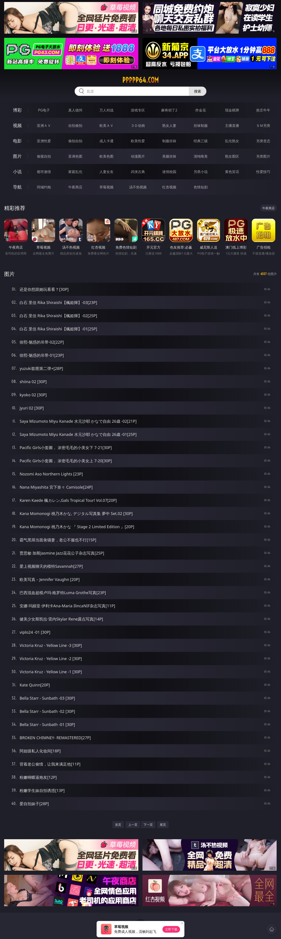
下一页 (148, 825)
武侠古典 (138, 171)
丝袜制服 (201, 125)
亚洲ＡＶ (44, 125)
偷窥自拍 (44, 156)
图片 (17, 156)
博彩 (17, 110)
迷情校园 (169, 171)
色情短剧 (201, 187)
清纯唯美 (201, 156)
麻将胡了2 (169, 110)
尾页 (163, 825)
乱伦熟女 (232, 140)
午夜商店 (75, 187)
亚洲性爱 (44, 140)
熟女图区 (232, 156)
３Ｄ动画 (138, 125)
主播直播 (232, 125)
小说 (17, 172)
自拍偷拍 (75, 125)
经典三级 (201, 140)
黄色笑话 (232, 171)
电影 (17, 141)
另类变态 (263, 140)
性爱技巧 (263, 171)
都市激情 (44, 171)
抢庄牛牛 (263, 110)
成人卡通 (106, 140)
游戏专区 (138, 110)
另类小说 (201, 171)
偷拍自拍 (75, 140)
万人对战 (106, 110)
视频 (17, 125)
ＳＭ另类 (263, 125)
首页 (118, 825)
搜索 (197, 91)
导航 (17, 187)
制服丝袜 (169, 140)
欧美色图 (106, 156)
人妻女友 (106, 171)
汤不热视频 (138, 187)
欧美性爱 (138, 140)
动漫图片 (138, 156)
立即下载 (171, 929)
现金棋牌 (232, 110)
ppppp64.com (140, 80)
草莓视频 (106, 187)
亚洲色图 (75, 156)
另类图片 (263, 156)
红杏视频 (169, 187)
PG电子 (44, 110)
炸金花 (200, 110)
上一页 (132, 825)
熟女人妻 (169, 125)
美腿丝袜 (169, 156)
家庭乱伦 (75, 171)
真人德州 (75, 110)
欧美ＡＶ (106, 125)
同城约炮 (44, 187)
